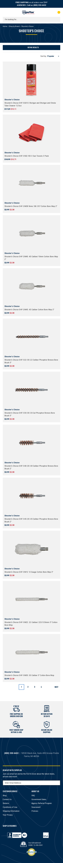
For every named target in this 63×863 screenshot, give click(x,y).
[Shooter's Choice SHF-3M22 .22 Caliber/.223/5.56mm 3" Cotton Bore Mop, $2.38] (31, 599)
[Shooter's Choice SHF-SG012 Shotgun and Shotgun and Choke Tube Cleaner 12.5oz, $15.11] (31, 80)
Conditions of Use (10, 807)
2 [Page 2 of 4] (27, 687)
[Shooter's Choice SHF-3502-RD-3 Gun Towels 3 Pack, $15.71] (31, 133)
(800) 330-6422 (39, 5)
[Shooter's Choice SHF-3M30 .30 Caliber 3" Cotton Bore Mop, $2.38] (31, 652)
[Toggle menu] (5, 12)
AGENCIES (21, 5)
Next (57, 687)
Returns (6, 803)
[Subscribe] (58, 782)
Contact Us (7, 799)
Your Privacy (8, 815)
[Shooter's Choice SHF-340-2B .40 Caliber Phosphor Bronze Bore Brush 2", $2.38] (31, 443)
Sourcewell (36, 807)
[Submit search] (57, 19)
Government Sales (39, 799)
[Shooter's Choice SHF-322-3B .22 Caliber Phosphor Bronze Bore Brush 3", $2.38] (31, 337)
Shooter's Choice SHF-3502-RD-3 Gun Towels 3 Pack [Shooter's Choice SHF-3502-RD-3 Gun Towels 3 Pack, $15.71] (26, 156)
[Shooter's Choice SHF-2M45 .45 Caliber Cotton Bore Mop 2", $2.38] (31, 286)
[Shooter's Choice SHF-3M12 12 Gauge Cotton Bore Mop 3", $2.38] (31, 549)
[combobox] (31, 19)
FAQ (33, 795)
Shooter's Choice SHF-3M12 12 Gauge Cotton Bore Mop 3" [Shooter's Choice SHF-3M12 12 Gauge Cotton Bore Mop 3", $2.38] (28, 572)
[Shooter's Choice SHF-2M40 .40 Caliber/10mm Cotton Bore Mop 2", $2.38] (31, 233)
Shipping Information (11, 811)
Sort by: (43, 56)
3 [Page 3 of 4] (34, 687)
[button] (31, 47)
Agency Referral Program (42, 803)
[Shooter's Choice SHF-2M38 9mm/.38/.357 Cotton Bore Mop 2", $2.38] (31, 183)
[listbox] (53, 56)
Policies (35, 811)
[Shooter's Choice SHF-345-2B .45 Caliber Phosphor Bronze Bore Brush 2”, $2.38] (31, 496)
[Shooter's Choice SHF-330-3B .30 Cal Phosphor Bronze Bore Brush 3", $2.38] (31, 390)
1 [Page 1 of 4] (21, 687)
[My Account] (49, 12)
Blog (4, 795)
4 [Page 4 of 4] (41, 687)
